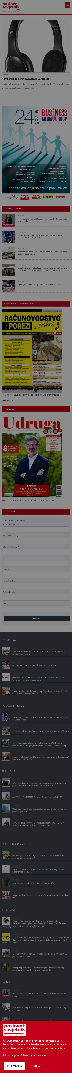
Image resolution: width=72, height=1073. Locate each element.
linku (62, 1048)
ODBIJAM (34, 1066)
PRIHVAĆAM (14, 1066)
